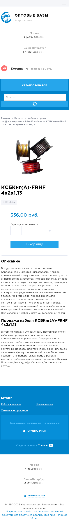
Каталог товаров (34, 85)
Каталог (19, 118)
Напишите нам (36, 496)
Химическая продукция (14, 411)
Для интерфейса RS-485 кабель (23, 122)
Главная (5, 118)
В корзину (34, 244)
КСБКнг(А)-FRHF (56, 122)
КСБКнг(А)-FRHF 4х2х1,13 (20, 125)
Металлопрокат (44, 404)
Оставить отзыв (36, 431)
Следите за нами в (34, 445)
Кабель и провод (37, 118)
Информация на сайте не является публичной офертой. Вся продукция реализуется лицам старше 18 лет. (34, 515)
